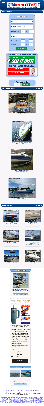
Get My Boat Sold (4, 402)
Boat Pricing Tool (11, 397)
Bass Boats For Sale (39, 402)
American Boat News (13, 402)
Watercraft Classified (39, 399)
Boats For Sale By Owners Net (20, 398)
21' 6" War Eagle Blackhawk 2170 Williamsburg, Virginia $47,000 (20, 290)
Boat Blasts (4, 398)
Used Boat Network (24, 401)
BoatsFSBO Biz (16, 401)
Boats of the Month (8, 88)
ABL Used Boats (4, 397)
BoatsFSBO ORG (3, 401)
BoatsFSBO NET (24, 397)
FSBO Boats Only (21, 402)
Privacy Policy (19, 390)
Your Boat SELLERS (30, 399)
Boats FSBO (18, 397)
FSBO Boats (10, 401)
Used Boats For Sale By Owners (15, 400)
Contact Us (28, 390)
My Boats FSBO (15, 399)
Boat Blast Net (9, 399)
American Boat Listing (32, 401)
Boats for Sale (7, 11)
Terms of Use (9, 390)
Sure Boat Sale (41, 401)
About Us (36, 390)
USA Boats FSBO (5, 400)
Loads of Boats (32, 400)
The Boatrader (26, 400)
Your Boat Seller (22, 399)
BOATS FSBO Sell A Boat (31, 398)
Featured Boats (7, 205)
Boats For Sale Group (30, 402)
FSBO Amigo (31, 397)
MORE (39, 88)
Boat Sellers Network (38, 397)
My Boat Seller (10, 398)
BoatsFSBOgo (38, 400)
